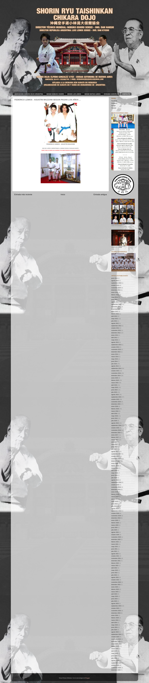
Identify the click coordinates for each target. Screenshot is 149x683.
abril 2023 (114, 594)
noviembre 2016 (116, 430)
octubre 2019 (115, 513)
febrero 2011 (115, 295)
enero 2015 (114, 378)
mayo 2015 (114, 387)
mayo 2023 (114, 596)
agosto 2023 (115, 603)
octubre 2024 (115, 636)
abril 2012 (114, 316)
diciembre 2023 (115, 613)
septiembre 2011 (116, 304)
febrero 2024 (115, 618)
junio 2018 (114, 475)
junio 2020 (114, 527)
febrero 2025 (115, 646)
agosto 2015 (115, 394)
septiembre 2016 (116, 425)
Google (113, 105)
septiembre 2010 (116, 283)
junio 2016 (114, 418)
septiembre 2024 (116, 634)
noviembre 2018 (116, 487)
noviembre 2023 (116, 610)
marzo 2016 (114, 411)
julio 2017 (114, 449)
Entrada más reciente (23, 194)
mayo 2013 (114, 340)
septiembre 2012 (116, 325)
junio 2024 (114, 627)
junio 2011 (114, 299)
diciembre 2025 (115, 670)
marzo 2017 (114, 439)
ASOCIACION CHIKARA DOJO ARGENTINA (29, 94)
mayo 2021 (114, 546)
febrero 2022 (115, 563)
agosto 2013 (115, 342)
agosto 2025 (115, 660)
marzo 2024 (114, 620)
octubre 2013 (115, 347)
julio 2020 (114, 530)
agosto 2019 (115, 508)
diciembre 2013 (115, 352)
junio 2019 (114, 504)
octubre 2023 (115, 608)
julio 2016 (114, 420)
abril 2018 (114, 470)
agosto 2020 (115, 532)
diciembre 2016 (115, 432)
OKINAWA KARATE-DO (111, 94)
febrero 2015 (115, 380)
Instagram (114, 103)
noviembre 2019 (116, 515)
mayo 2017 (114, 444)
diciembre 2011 (115, 309)
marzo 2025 (114, 648)
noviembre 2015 (116, 401)
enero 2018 (114, 463)
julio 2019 (114, 506)
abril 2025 (114, 651)
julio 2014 (114, 363)
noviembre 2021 (116, 558)
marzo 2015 (114, 382)
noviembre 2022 (116, 582)
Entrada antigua (100, 194)
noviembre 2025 (116, 667)
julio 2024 (114, 629)
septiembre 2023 (116, 606)
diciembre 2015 (115, 404)
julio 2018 (114, 477)
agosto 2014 (115, 366)
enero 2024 (114, 615)
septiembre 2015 (116, 397)
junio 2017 (114, 446)
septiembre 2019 (116, 511)
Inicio (63, 194)
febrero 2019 (115, 494)
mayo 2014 (114, 359)
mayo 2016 (114, 416)
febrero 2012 (115, 314)
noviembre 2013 (116, 349)
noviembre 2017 (116, 458)
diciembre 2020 (115, 539)
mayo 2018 (114, 473)
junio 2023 (114, 598)
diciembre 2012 (115, 333)
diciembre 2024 (115, 641)
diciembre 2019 (115, 518)
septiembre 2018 (116, 482)
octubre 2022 (115, 580)
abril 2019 (114, 499)
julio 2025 (114, 658)
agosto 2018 (115, 480)
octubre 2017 (115, 456)
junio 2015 (114, 390)
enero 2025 (114, 644)
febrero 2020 (115, 522)
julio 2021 (114, 551)
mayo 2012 (114, 318)
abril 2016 (114, 413)
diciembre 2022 (115, 584)
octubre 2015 (115, 399)
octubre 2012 (115, 328)
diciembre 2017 (115, 461)
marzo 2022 (114, 565)
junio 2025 (114, 656)
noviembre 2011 (116, 306)
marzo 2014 (114, 356)
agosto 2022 (115, 577)
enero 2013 (114, 335)
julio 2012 (114, 321)
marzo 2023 (114, 591)
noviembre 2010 (116, 287)
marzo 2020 (114, 525)
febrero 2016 (115, 409)
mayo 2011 (114, 297)
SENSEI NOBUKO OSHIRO (55, 94)
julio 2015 (114, 392)
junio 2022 (114, 572)
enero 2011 (114, 292)
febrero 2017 (115, 437)
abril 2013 (114, 337)
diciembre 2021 (115, 560)
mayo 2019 (114, 501)
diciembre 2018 (115, 489)
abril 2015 (114, 385)
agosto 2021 (115, 553)
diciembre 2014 (115, 375)
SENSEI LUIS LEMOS (74, 94)
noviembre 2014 (116, 373)
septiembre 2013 (116, 344)
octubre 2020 (115, 534)
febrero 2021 (115, 542)
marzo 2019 (114, 496)
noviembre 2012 (116, 330)
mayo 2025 (114, 653)
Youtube (113, 108)
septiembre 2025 (116, 663)
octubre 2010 (115, 285)
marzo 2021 (114, 544)
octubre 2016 (115, 428)
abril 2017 (114, 442)
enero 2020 (114, 520)
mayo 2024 (114, 625)
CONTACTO (126, 94)
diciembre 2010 (115, 290)
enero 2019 (114, 492)
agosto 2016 (115, 423)
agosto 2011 (115, 302)
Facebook (114, 101)
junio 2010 (114, 278)
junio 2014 (114, 361)
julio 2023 (114, 601)
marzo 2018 (114, 468)
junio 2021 (114, 549)
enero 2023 (114, 587)
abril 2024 (114, 622)
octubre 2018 (115, 484)
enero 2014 (114, 354)
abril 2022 (114, 568)
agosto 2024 (115, 632)
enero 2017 (114, 435)
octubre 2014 (115, 371)
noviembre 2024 (116, 639)
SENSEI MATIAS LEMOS (92, 94)
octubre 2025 (115, 665)
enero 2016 (114, 406)
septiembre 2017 (116, 454)
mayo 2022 (114, 570)
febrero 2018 (115, 466)
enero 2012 (114, 311)
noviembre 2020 (116, 537)
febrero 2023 (115, 589)
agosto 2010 (115, 280)
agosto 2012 (115, 323)
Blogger (87, 678)
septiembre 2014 (116, 368)
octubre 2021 (115, 556)
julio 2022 (114, 575)
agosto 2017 (115, 451)
